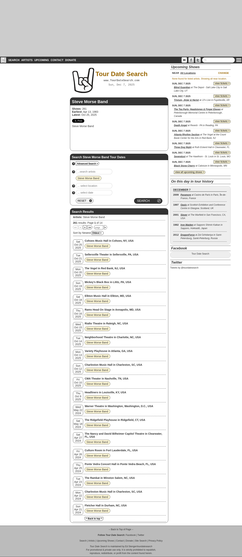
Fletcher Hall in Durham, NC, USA (106, 505)
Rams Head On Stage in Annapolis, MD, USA (113, 309)
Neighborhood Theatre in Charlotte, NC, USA (113, 337)
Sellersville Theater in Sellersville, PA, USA (112, 254)
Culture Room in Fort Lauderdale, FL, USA (111, 450)
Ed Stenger (131, 546)
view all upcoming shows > (189, 172)
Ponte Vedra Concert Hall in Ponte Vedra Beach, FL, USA (120, 464)
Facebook (131, 535)
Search (13, 60)
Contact (57, 60)
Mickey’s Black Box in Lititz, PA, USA (108, 282)
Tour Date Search (200, 253)
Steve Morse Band (94, 217)
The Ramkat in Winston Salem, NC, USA (110, 477)
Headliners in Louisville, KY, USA (105, 392)
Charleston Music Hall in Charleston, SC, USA (113, 364)
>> (89, 227)
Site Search (141, 540)
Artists (27, 60)
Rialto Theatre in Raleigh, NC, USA (106, 323)
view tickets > (222, 83)
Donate (70, 60)
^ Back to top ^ (94, 518)
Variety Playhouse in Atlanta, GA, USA (109, 351)
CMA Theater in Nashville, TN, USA (106, 378)
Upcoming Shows (105, 540)
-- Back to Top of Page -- (121, 529)
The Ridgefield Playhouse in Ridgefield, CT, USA (115, 419)
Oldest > (97, 233)
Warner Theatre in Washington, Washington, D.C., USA (119, 406)
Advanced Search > (87, 163)
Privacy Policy (155, 540)
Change (223, 73)
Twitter (140, 535)
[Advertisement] (121, 28)
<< (75, 227)
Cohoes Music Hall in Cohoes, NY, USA (109, 240)
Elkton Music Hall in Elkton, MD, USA (108, 295)
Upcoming (41, 60)
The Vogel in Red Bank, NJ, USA (105, 268)
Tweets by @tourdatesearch (184, 267)
